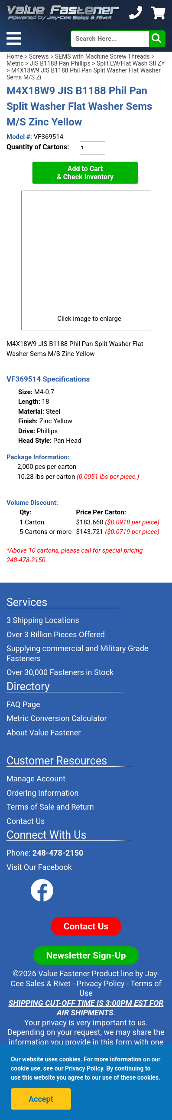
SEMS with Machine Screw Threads (102, 56)
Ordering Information (42, 792)
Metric (15, 63)
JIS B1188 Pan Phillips (60, 63)
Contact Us (25, 821)
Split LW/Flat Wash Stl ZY (131, 63)
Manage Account (35, 778)
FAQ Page (23, 704)
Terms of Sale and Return (50, 806)
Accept (41, 1099)
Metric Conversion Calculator (56, 718)
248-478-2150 (57, 852)
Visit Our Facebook (39, 867)
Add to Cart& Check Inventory (85, 173)
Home (14, 56)
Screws (39, 56)
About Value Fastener (43, 732)
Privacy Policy (101, 983)
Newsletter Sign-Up (86, 955)
